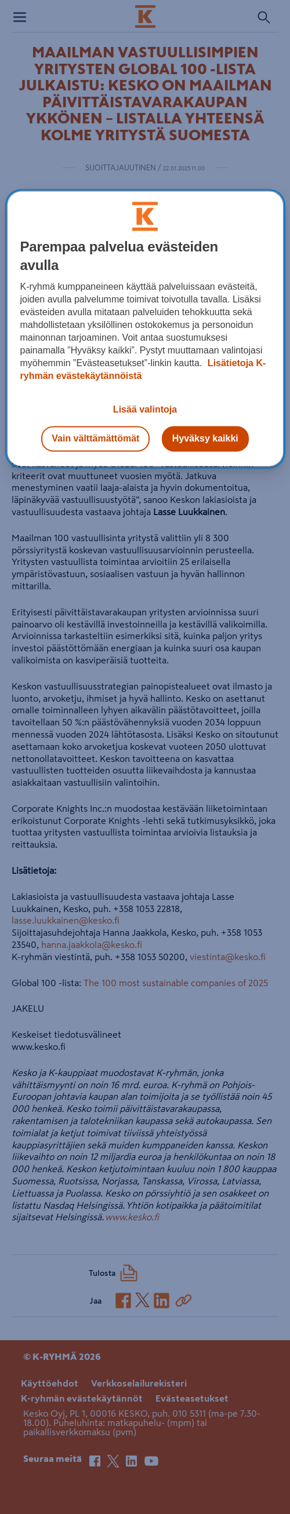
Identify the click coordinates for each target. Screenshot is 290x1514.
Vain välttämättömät (95, 438)
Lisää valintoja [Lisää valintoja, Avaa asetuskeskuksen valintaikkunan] (145, 409)
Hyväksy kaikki (205, 438)
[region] (145, 328)
